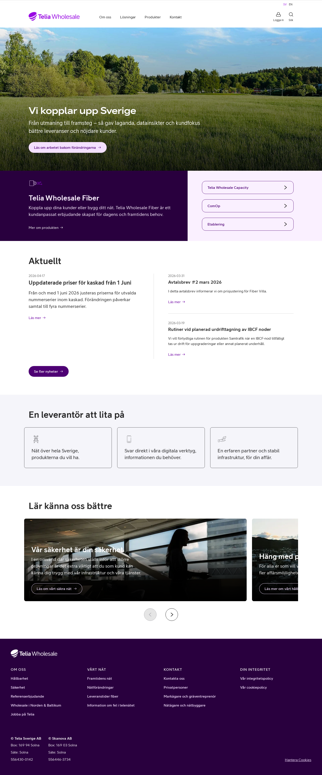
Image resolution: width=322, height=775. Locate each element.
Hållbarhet (19, 678)
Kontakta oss (174, 678)
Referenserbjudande (27, 696)
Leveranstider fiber (102, 696)
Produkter (153, 17)
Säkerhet (18, 687)
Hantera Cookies (298, 760)
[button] (278, 17)
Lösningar (128, 17)
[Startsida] (54, 17)
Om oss (105, 17)
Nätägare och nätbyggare (184, 705)
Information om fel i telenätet (111, 705)
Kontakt (176, 17)
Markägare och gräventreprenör (190, 696)
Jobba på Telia (22, 714)
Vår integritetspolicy (256, 678)
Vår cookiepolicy (253, 687)
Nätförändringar (100, 687)
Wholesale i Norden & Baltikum (36, 705)
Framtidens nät (99, 678)
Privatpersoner (176, 687)
